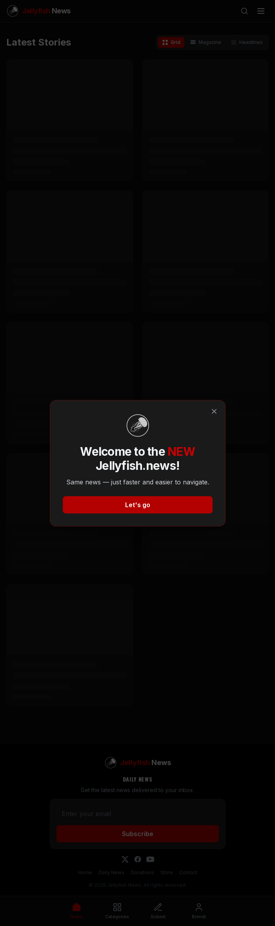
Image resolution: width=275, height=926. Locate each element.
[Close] (214, 411)
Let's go (137, 505)
